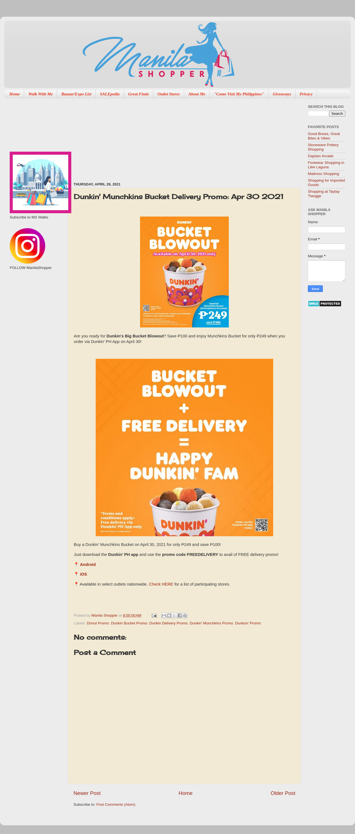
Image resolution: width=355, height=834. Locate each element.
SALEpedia (110, 94)
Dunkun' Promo (248, 623)
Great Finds (138, 94)
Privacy (306, 94)
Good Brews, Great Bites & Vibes (324, 136)
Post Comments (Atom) (116, 804)
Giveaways (282, 94)
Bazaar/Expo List (76, 94)
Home (14, 94)
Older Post (283, 793)
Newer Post (87, 793)
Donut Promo (98, 623)
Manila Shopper (105, 615)
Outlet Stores (169, 94)
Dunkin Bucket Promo (129, 623)
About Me (196, 94)
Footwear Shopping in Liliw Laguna (326, 165)
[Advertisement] (110, 137)
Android (88, 564)
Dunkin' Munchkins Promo (211, 623)
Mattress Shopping (323, 174)
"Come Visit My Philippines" (239, 94)
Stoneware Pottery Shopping (323, 147)
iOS (83, 574)
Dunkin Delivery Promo (168, 623)
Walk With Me (40, 94)
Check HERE (161, 584)
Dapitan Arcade (320, 156)
